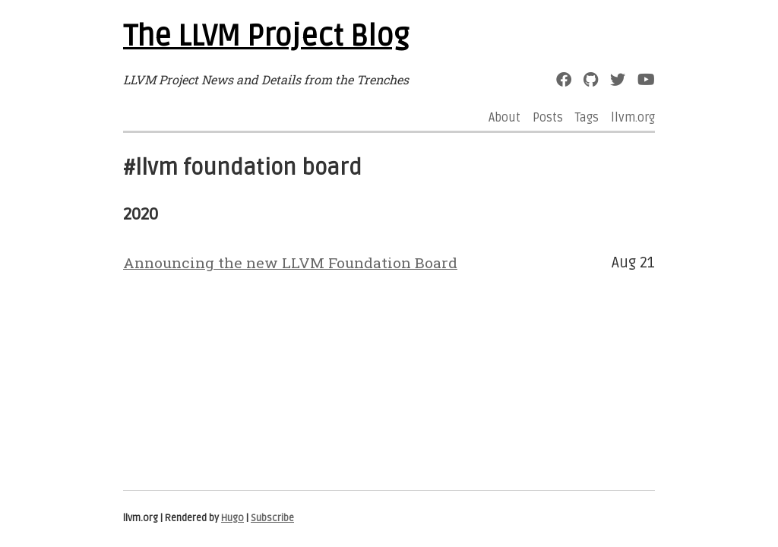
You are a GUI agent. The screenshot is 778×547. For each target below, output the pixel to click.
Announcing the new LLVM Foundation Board (290, 262)
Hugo (232, 518)
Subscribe (272, 518)
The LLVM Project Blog (266, 36)
